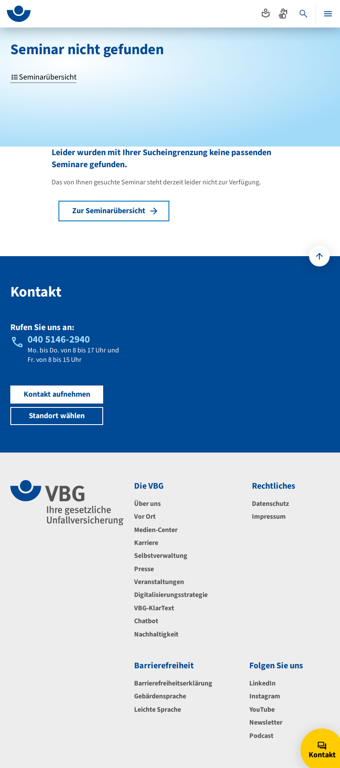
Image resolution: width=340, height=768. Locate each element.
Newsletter (265, 722)
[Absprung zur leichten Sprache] (265, 13)
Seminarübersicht (43, 78)
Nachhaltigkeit (156, 634)
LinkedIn (262, 683)
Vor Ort (145, 516)
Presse (144, 569)
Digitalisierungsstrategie (171, 595)
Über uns (147, 503)
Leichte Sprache (157, 709)
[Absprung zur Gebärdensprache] (283, 13)
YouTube (262, 709)
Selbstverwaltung (160, 555)
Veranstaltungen (159, 582)
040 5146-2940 (59, 339)
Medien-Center (156, 530)
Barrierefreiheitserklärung (173, 683)
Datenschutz (270, 503)
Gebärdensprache (160, 696)
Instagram (264, 696)
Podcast (261, 735)
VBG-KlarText (154, 608)
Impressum (269, 516)
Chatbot (146, 621)
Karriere (146, 543)
